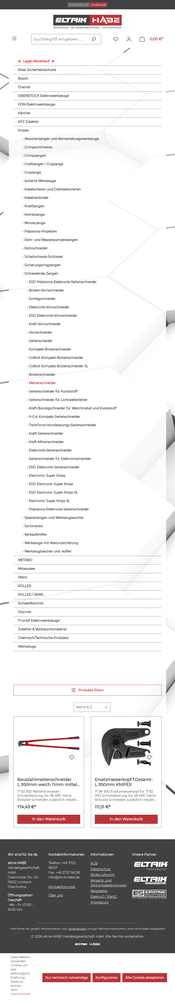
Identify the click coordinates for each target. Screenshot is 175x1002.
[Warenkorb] (151, 39)
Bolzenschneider (42, 375)
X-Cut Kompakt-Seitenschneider (54, 417)
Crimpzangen (35, 156)
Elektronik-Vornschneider (49, 307)
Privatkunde (98, 4)
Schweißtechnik (30, 603)
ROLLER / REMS (30, 595)
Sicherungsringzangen (42, 265)
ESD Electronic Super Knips (51, 484)
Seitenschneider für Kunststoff (53, 391)
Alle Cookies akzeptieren (144, 978)
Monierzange (34, 223)
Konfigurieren (106, 978)
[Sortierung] (92, 707)
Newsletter (99, 891)
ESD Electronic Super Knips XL (53, 492)
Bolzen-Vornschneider (46, 290)
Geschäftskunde (79, 4)
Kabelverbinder (36, 198)
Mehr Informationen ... (21, 994)
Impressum (99, 902)
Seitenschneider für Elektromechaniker (60, 459)
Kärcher (24, 113)
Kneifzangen (34, 206)
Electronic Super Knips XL (49, 501)
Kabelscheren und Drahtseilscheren (52, 189)
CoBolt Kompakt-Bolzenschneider (56, 358)
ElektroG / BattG (103, 897)
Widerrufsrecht (102, 875)
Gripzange (32, 172)
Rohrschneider (36, 248)
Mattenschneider (42, 383)
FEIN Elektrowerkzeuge (36, 104)
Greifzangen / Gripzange (43, 164)
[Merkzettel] (117, 39)
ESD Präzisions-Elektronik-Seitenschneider (63, 282)
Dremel (24, 87)
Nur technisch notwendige (66, 978)
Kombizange (34, 215)
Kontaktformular (62, 887)
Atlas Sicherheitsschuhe (37, 70)
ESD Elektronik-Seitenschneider (54, 467)
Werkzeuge (27, 646)
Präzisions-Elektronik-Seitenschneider (59, 509)
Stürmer (24, 612)
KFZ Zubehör (28, 122)
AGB (94, 863)
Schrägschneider (42, 299)
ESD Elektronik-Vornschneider (53, 316)
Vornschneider (40, 332)
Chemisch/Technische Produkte (43, 638)
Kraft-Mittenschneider (46, 442)
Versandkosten (77, 928)
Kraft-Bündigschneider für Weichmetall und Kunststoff (72, 408)
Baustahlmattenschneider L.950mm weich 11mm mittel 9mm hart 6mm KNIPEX (47, 782)
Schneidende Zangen (41, 273)
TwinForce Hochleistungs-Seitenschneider (62, 425)
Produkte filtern (87, 690)
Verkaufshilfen (35, 535)
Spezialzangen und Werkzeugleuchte (53, 518)
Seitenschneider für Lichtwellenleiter (58, 400)
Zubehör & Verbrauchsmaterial (42, 629)
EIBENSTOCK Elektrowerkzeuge (43, 96)
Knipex (23, 130)
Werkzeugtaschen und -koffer (48, 551)
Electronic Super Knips (47, 476)
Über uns (56, 895)
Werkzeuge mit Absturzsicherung (51, 543)
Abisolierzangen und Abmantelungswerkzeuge (61, 139)
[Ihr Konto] (130, 39)
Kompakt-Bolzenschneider (50, 349)
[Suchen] (94, 39)
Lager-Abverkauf (36, 61)
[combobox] (59, 39)
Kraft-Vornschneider (45, 324)
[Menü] (15, 38)
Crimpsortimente (38, 147)
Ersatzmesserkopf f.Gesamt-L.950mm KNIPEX (124, 782)
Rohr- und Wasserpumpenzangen (51, 240)
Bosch (23, 78)
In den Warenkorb (48, 819)
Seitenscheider (40, 341)
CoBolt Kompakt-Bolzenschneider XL (58, 366)
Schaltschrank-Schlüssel (43, 257)
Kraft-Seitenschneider (46, 433)
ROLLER (24, 586)
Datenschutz (100, 869)
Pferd (22, 577)
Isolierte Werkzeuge (40, 181)
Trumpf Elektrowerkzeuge (38, 621)
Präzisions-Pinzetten (40, 231)
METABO (25, 560)
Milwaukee (26, 569)
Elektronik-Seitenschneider (50, 450)
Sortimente (33, 526)
